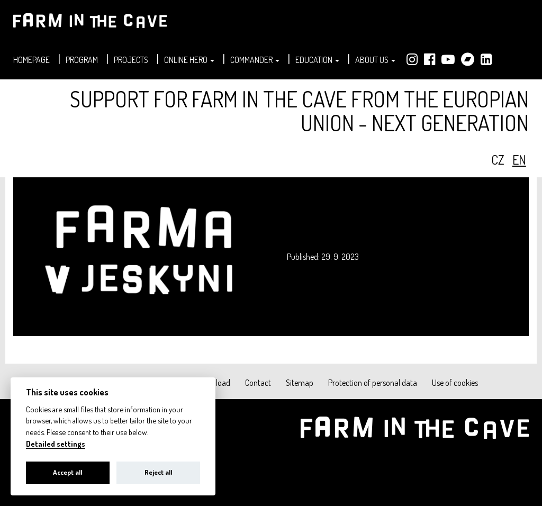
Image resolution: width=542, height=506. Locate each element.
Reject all (158, 472)
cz (497, 159)
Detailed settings (55, 443)
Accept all (67, 472)
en (519, 159)
